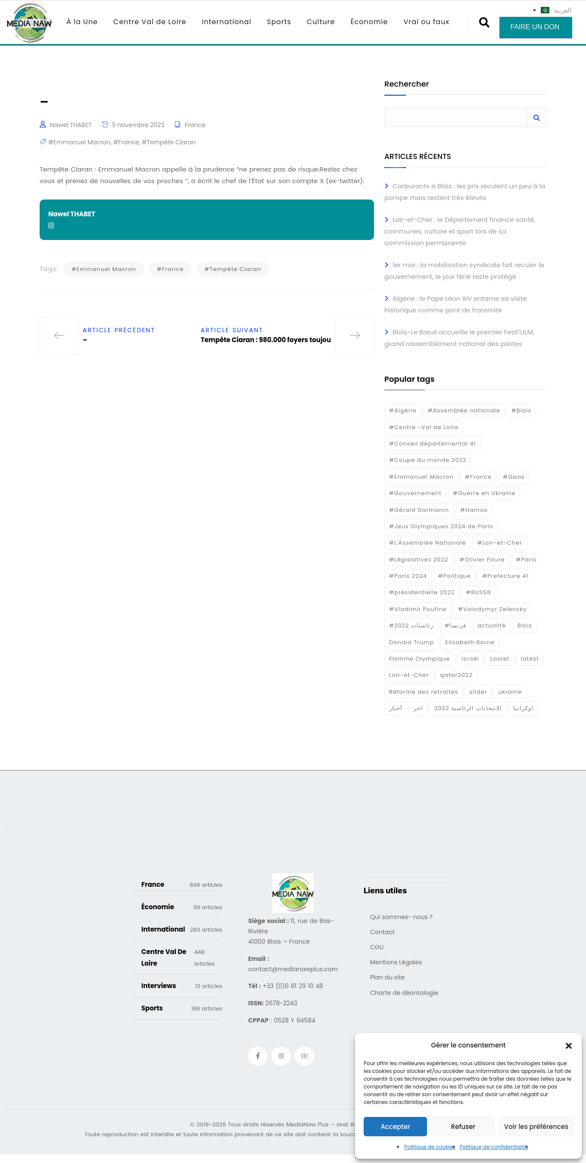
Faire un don (534, 27)
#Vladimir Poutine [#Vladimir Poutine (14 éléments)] (418, 609)
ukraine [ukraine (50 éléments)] (510, 692)
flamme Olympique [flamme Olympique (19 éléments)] (419, 659)
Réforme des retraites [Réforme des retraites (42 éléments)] (423, 692)
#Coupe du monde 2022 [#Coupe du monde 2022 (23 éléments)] (427, 460)
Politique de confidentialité (494, 1147)
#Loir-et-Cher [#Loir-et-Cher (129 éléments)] (499, 543)
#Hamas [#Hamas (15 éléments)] (474, 510)
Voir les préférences (536, 1126)
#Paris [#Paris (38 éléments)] (526, 559)
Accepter (395, 1126)
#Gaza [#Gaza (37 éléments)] (513, 477)
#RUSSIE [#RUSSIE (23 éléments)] (479, 592)
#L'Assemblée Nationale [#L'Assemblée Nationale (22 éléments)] (427, 543)
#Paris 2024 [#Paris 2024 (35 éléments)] (408, 576)
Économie (369, 22)
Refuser (463, 1126)
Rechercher (406, 84)
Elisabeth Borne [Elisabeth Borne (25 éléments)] (470, 642)
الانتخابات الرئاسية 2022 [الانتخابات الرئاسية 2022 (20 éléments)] (468, 708)
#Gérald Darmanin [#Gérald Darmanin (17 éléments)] (419, 510)
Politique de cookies (429, 1147)
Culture (321, 22)
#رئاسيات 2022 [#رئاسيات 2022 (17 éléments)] (411, 625)
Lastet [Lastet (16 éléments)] (500, 659)
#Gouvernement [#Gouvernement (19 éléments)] (415, 493)
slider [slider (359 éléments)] (478, 692)
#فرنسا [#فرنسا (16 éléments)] (455, 625)
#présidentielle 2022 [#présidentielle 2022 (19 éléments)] (422, 592)
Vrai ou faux (426, 22)
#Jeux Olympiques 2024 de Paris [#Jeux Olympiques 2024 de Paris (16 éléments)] (441, 526)
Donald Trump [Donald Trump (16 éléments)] (411, 642)
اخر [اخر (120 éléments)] (418, 708)
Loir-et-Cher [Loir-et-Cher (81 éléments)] (409, 675)
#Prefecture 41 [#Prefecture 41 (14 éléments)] (505, 576)
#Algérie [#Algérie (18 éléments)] (403, 410)
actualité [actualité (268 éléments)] (491, 625)
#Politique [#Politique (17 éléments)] (454, 576)
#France (126, 142)
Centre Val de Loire (149, 22)
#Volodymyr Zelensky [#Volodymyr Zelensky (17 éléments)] (492, 609)
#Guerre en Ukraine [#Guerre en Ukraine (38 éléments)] (484, 493)
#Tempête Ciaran (169, 142)
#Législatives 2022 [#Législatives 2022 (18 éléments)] (418, 559)
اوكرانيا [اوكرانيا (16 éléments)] (523, 708)
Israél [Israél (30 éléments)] (470, 659)
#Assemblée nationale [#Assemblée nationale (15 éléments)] (464, 410)
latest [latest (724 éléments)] (530, 659)
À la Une (82, 22)
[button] (568, 1045)
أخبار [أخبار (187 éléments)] (395, 708)
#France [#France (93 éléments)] (478, 477)
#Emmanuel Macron (79, 142)
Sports (279, 22)
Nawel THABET (71, 125)
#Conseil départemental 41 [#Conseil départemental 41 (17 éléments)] (432, 444)
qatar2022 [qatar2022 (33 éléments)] (456, 675)
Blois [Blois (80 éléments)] (524, 625)
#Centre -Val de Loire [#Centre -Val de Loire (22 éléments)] (423, 427)
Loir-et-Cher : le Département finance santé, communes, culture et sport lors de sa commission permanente (459, 231)
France (195, 125)
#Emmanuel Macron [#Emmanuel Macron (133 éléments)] (421, 477)
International (226, 22)
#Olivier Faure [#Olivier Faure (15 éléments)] (482, 559)
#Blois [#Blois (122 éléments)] (521, 410)
